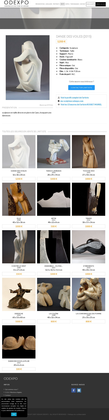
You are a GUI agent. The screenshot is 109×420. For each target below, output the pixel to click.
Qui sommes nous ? (11, 389)
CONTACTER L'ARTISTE (81, 87)
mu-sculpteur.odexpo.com (71, 101)
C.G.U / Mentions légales (13, 392)
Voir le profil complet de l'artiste (75, 97)
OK (14, 414)
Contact (8, 395)
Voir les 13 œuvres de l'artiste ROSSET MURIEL (81, 104)
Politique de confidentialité (77, 414)
